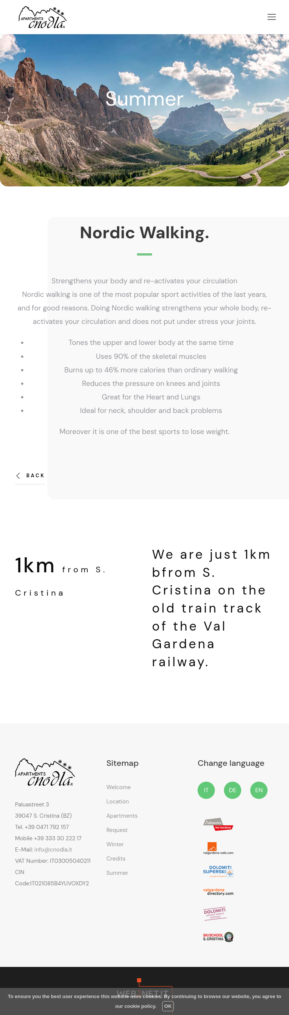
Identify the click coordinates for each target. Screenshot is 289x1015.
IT (206, 790)
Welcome (118, 787)
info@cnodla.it (53, 849)
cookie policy (140, 1006)
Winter (115, 844)
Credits (116, 858)
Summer (117, 873)
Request (117, 830)
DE (232, 790)
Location (117, 801)
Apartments (122, 816)
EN (259, 790)
